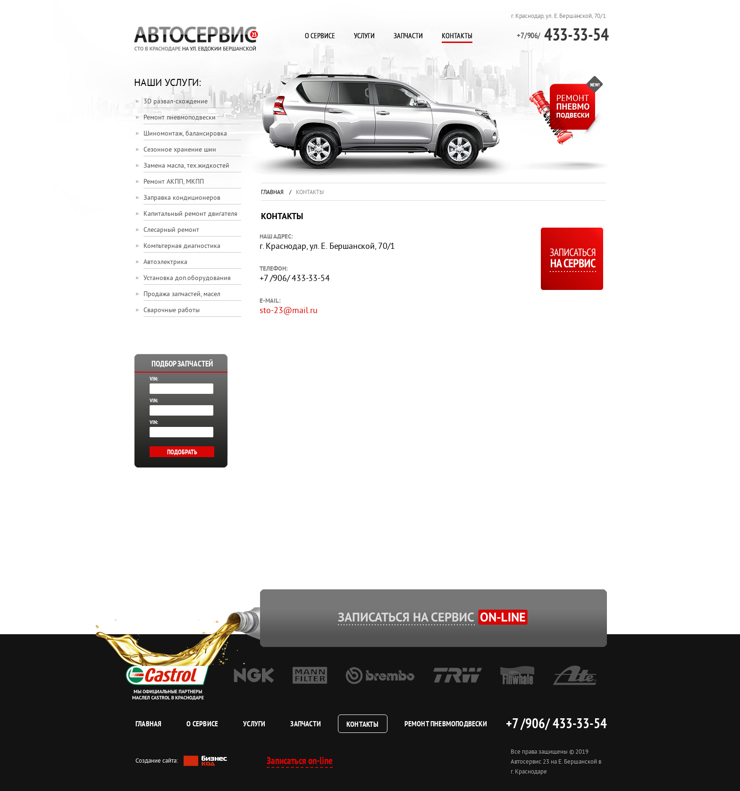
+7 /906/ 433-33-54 (556, 723)
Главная (272, 192)
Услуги (364, 35)
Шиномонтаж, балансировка (185, 134)
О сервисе (320, 35)
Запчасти (408, 35)
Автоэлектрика (165, 262)
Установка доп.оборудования (187, 278)
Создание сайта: (181, 761)
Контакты (457, 35)
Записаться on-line (300, 760)
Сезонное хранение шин (179, 150)
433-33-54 (562, 34)
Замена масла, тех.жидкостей (186, 166)
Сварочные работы (171, 310)
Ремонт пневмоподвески (179, 118)
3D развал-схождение (175, 102)
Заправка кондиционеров (181, 198)
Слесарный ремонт (171, 230)
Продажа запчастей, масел (181, 294)
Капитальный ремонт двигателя (190, 214)
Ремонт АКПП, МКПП (173, 182)
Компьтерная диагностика (181, 246)
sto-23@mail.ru (289, 311)
